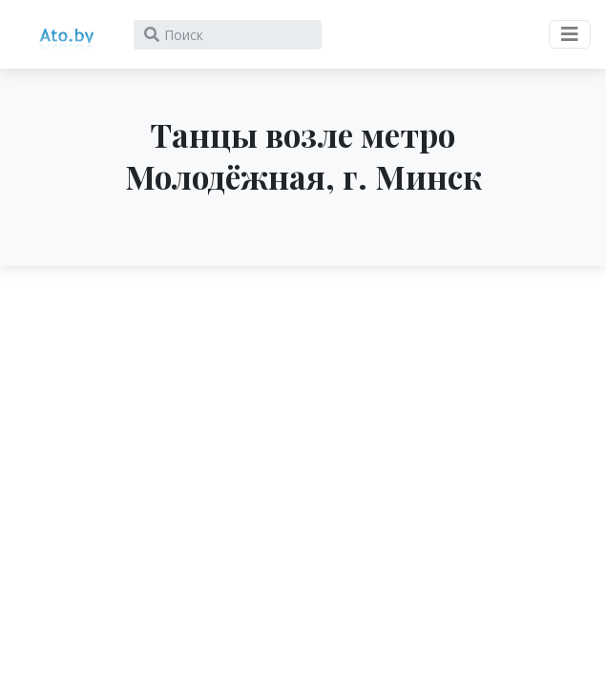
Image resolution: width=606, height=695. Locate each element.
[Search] (228, 35)
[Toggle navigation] (570, 34)
